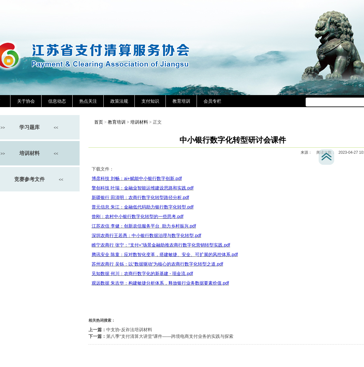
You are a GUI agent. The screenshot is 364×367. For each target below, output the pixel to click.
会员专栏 (212, 101)
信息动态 (57, 101)
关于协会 (26, 101)
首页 (98, 122)
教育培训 (181, 101)
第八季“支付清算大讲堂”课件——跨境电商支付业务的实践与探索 (169, 336)
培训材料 (29, 153)
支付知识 (150, 101)
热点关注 (88, 101)
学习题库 (29, 127)
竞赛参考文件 (29, 179)
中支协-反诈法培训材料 (129, 329)
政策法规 (119, 101)
